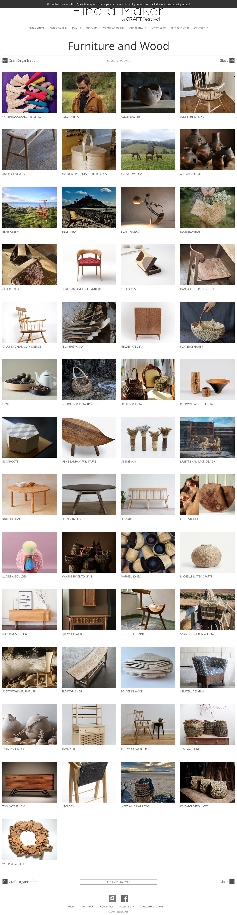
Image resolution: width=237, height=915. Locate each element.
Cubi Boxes (128, 289)
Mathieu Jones (131, 576)
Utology (68, 806)
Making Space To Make (77, 576)
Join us (76, 28)
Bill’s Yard (69, 231)
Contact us (201, 28)
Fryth (6, 404)
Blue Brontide (190, 231)
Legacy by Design (74, 519)
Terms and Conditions (151, 906)
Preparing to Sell (113, 28)
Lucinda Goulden (14, 576)
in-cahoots (10, 461)
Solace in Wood (132, 691)
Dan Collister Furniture (197, 289)
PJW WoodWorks (73, 634)
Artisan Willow (132, 174)
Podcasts (92, 28)
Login (71, 906)
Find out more (180, 28)
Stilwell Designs (192, 691)
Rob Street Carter (133, 634)
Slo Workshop (72, 691)
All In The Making (192, 116)
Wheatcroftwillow (194, 806)
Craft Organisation (23, 60)
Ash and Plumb (190, 174)
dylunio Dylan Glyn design (21, 346)
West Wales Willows (135, 806)
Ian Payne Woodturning (197, 404)
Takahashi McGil (13, 749)
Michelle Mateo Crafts (196, 576)
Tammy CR (68, 749)
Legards (127, 519)
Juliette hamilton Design (197, 461)
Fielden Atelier (131, 346)
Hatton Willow (131, 404)
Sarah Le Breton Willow (197, 634)
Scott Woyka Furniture (19, 691)
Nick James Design (14, 634)
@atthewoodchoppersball (21, 116)
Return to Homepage (118, 60)
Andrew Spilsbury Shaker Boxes (84, 174)
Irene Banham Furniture (79, 461)
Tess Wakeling (190, 749)
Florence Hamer (191, 346)
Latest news (158, 28)
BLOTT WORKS (130, 231)
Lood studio (189, 519)
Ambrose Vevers (13, 174)
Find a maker (36, 28)
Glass (224, 60)
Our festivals (137, 28)
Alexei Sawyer (130, 116)
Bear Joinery (11, 231)
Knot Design (11, 519)
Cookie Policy (107, 906)
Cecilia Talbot (12, 289)
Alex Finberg (70, 116)
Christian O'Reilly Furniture (81, 289)
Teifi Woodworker (134, 749)
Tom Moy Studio (13, 806)
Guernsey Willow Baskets (80, 404)
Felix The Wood (72, 346)
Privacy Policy (87, 906)
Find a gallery (58, 28)
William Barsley (13, 864)
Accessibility (127, 906)
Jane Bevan (128, 461)
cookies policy (173, 4)
